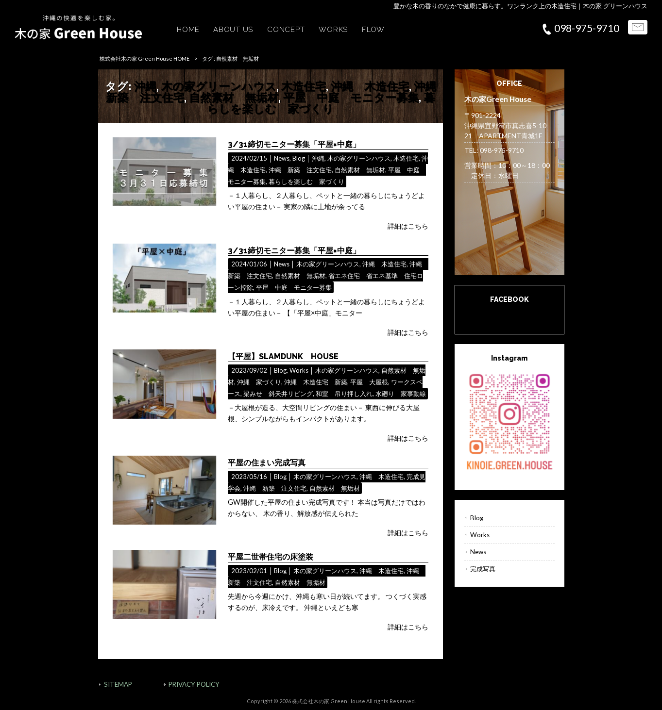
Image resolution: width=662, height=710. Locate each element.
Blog (298, 158)
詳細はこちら (408, 226)
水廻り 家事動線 (400, 393)
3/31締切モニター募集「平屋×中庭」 (294, 144)
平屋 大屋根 (369, 382)
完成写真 (482, 569)
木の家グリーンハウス (218, 86)
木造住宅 (303, 86)
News (281, 158)
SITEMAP (118, 684)
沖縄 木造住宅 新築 (315, 382)
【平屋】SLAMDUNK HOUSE (283, 356)
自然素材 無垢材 (233, 97)
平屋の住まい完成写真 (267, 462)
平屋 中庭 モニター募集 (351, 97)
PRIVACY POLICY (194, 684)
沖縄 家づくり (259, 382)
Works (298, 370)
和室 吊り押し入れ (344, 393)
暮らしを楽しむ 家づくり (321, 103)
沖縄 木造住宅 (370, 86)
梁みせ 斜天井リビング (278, 393)
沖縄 (145, 86)
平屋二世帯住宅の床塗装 (270, 556)
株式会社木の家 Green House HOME (144, 58)
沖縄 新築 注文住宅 (300, 170)
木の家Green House (509, 314)
